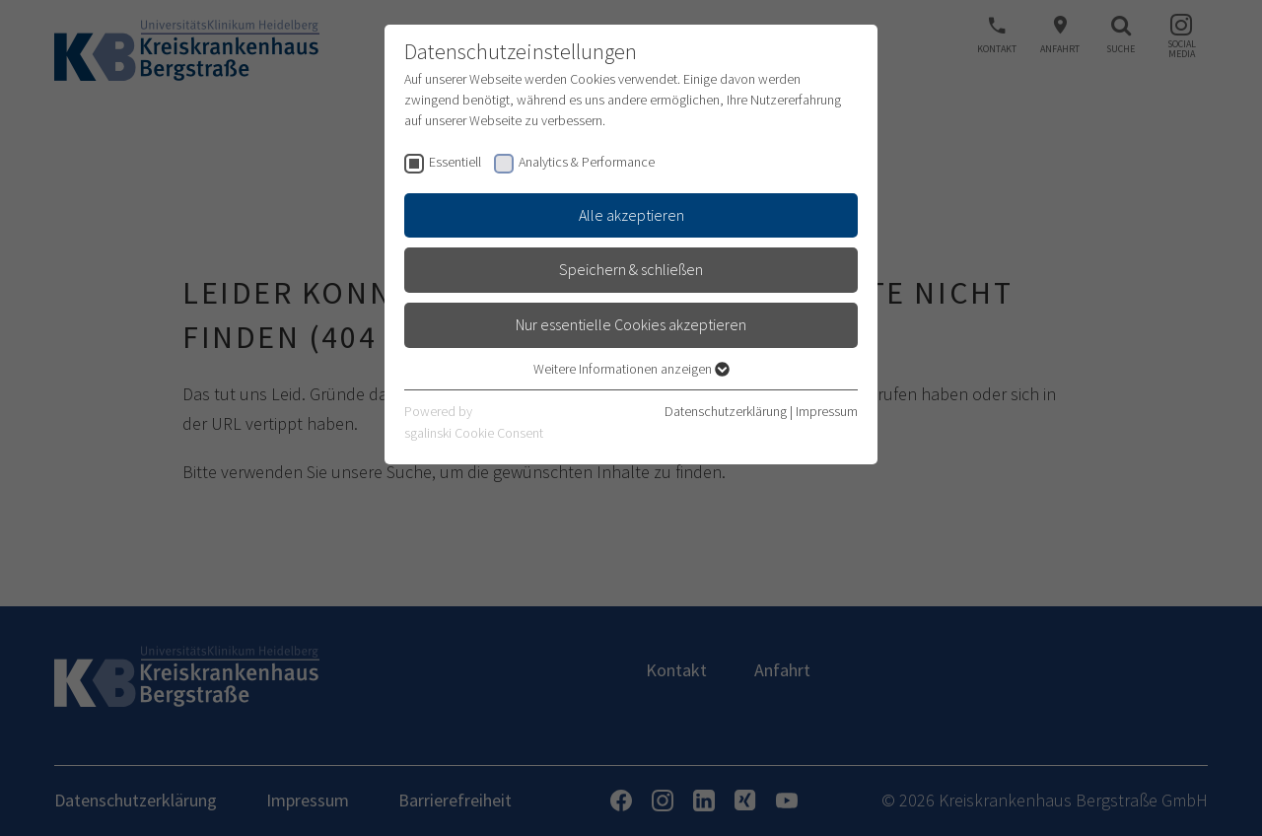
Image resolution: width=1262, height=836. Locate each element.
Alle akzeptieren (631, 215)
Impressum (827, 411)
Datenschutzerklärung (726, 411)
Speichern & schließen (631, 269)
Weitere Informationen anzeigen (631, 369)
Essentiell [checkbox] (455, 162)
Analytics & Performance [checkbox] (587, 162)
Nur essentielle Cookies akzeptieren (631, 324)
